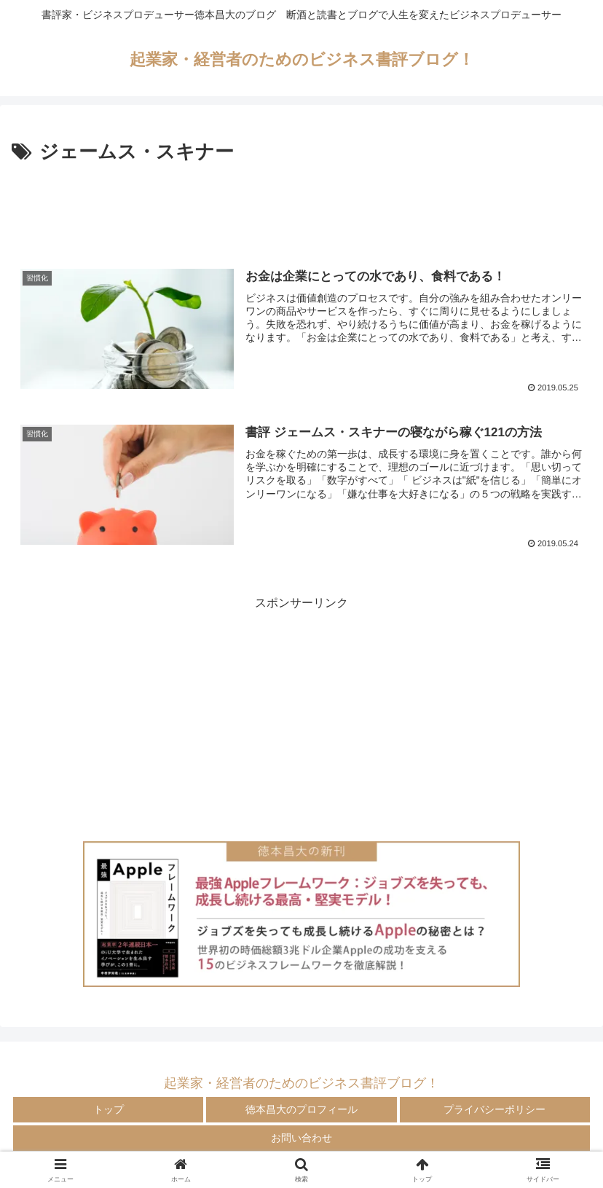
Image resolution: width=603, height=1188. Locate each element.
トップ (108, 1109)
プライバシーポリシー (494, 1109)
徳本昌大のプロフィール (301, 1109)
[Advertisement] (301, 208)
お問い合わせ (301, 1138)
